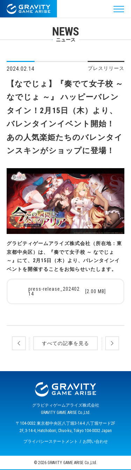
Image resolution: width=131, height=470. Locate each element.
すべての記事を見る (65, 343)
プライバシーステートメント (50, 441)
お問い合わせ (95, 441)
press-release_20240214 (67, 291)
